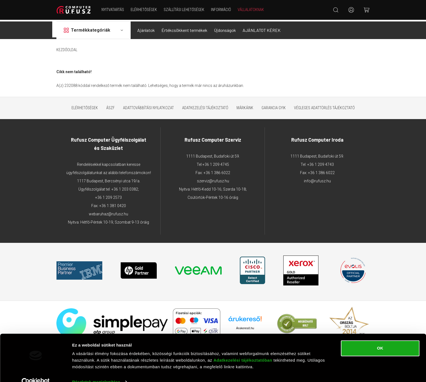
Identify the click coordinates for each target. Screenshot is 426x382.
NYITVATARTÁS (114, 9)
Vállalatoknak (252, 9)
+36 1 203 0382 (124, 187)
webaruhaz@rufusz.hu (108, 212)
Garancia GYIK (274, 106)
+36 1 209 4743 (320, 163)
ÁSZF (110, 106)
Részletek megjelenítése (96, 371)
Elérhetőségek (145, 9)
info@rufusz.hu (317, 179)
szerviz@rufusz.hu (213, 179)
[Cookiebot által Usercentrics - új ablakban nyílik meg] (36, 371)
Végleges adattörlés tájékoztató (324, 106)
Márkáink (245, 106)
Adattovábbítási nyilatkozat (148, 106)
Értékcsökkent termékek (184, 28)
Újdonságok (225, 28)
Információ (222, 9)
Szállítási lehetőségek (185, 9)
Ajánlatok (146, 28)
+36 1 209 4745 (215, 163)
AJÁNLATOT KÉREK (262, 28)
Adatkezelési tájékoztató (205, 106)
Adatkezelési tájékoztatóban (242, 349)
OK (380, 337)
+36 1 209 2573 (108, 196)
